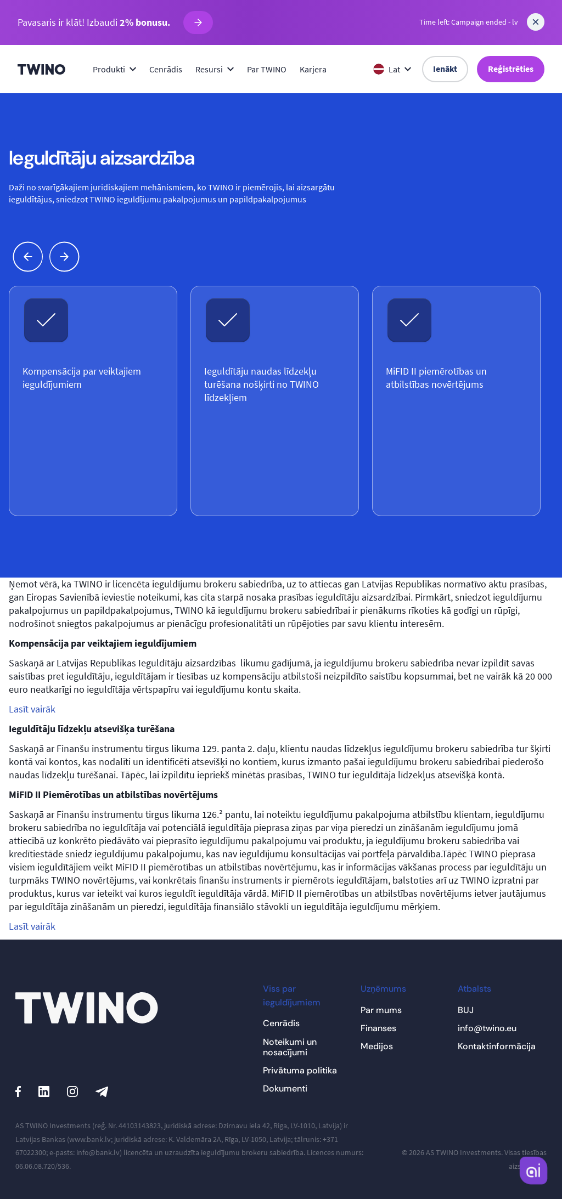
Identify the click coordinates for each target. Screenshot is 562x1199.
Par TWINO (266, 69)
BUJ (466, 1010)
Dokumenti (285, 1088)
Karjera (313, 69)
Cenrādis (165, 69)
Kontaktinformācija (497, 1046)
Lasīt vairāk (32, 709)
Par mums (381, 1010)
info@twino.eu (487, 1028)
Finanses (378, 1028)
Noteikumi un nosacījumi (290, 1047)
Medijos (377, 1046)
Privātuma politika (300, 1070)
